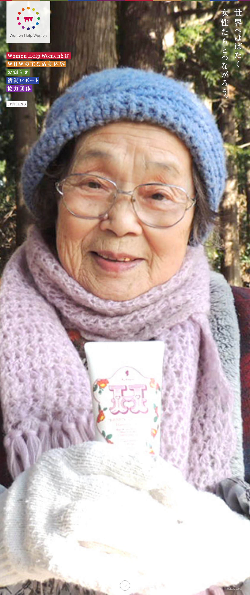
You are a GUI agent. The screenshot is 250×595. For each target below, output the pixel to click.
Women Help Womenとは (38, 55)
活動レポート (22, 80)
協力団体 (19, 88)
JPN (11, 104)
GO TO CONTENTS (125, 585)
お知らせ (18, 72)
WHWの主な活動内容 (36, 64)
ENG (21, 104)
